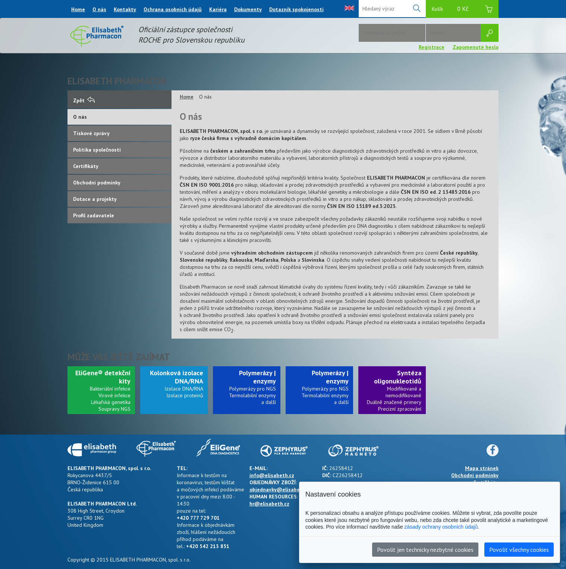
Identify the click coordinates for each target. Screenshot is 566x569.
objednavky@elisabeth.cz (280, 489)
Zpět (84, 100)
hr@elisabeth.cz (269, 503)
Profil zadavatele (93, 215)
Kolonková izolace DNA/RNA (176, 377)
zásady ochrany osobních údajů (441, 527)
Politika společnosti (97, 149)
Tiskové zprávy (91, 133)
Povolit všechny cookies (519, 549)
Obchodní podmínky (96, 182)
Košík (462, 9)
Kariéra (218, 9)
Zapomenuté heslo (476, 47)
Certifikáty (85, 166)
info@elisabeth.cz (271, 475)
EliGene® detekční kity (103, 377)
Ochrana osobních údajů (173, 9)
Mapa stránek (482, 468)
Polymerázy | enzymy (257, 377)
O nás (99, 9)
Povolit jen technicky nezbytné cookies (425, 549)
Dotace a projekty (95, 199)
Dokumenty (248, 9)
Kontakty (125, 9)
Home (78, 9)
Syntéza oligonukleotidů (397, 377)
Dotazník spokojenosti (296, 9)
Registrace (431, 47)
